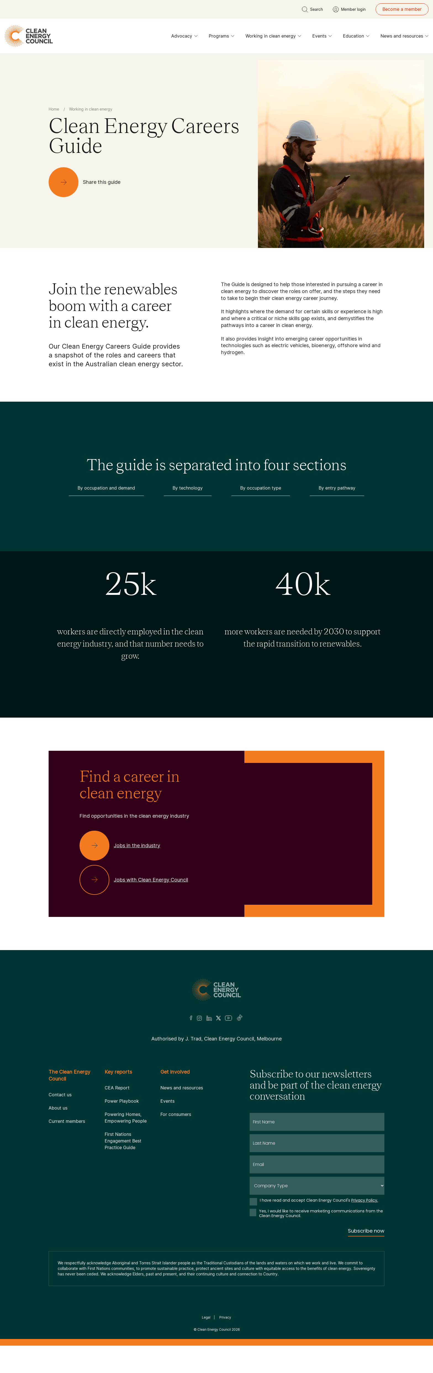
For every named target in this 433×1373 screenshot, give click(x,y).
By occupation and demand (106, 488)
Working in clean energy (273, 37)
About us (58, 1108)
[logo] (28, 36)
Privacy (225, 1317)
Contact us (60, 1094)
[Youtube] (228, 1018)
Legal (206, 1317)
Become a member (402, 9)
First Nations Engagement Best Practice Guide (123, 1140)
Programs (221, 37)
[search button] (312, 9)
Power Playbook (122, 1101)
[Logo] (216, 990)
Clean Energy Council (214, 1329)
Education (356, 37)
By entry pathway (337, 488)
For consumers (175, 1114)
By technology (188, 488)
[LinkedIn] (209, 1018)
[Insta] (199, 1018)
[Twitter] (218, 1018)
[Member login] (349, 9)
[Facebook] (191, 1018)
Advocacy (184, 37)
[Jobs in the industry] (124, 846)
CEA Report (117, 1087)
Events (322, 37)
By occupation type (260, 488)
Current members (67, 1121)
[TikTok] (239, 1018)
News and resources (405, 37)
